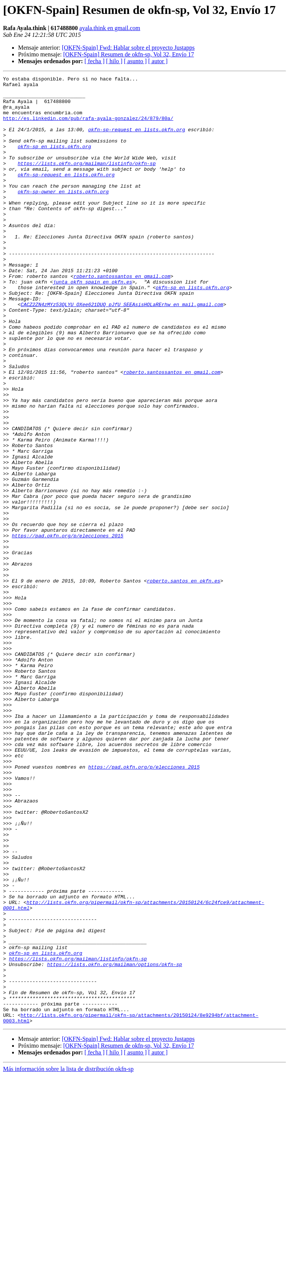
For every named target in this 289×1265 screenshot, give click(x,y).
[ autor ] (158, 61)
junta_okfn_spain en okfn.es (92, 323)
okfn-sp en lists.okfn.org (54, 161)
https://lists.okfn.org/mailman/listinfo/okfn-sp (87, 181)
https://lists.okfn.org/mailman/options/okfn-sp (114, 1142)
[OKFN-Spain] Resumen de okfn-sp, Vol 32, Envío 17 (128, 54)
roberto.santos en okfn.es (183, 682)
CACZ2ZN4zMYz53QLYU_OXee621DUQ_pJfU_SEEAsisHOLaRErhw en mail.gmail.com (122, 350)
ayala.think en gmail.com (109, 28)
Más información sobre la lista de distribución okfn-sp (68, 1258)
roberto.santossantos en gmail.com (121, 316)
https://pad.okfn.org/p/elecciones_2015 (67, 628)
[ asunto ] (135, 61)
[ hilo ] (114, 61)
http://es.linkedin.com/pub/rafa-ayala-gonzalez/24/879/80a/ (88, 127)
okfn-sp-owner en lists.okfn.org (63, 215)
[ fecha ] (94, 61)
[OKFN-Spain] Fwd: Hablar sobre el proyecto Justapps (128, 47)
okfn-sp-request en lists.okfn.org (136, 140)
